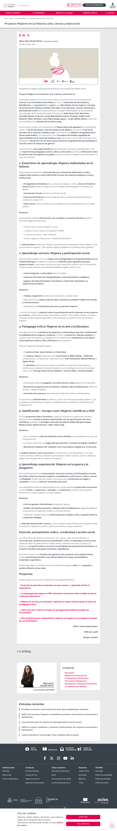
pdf (75, 565)
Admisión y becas (90, 13)
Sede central (6, 775)
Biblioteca (82, 779)
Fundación (5, 771)
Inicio (6, 18)
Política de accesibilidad (103, 775)
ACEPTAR (83, 817)
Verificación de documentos (34, 783)
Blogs (11, 18)
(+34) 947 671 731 (31, 775)
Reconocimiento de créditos (61, 779)
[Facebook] (20, 35)
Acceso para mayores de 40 (61, 783)
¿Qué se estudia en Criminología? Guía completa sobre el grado (50, 735)
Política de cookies (102, 783)
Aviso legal (99, 771)
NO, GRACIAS (83, 824)
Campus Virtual (84, 771)
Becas (54, 775)
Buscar (111, 13)
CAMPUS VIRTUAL (113, 6)
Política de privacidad (102, 779)
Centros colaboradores (10, 779)
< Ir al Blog (24, 651)
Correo (81, 783)
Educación (69, 673)
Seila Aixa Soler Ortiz (30, 41)
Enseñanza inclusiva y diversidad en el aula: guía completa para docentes (55, 709)
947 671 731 (74, 5)
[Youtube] (65, 758)
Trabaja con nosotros (32, 779)
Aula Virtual (82, 775)
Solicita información (94, 5)
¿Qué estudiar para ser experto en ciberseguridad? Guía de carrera (52, 722)
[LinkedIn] (24, 35)
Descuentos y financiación (60, 771)
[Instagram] (58, 758)
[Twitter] (29, 35)
